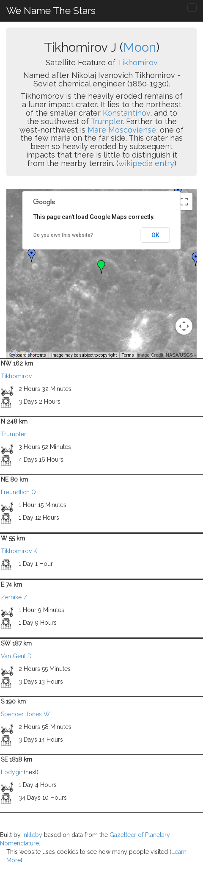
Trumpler (107, 121)
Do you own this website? (63, 235)
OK (155, 235)
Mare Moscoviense (122, 129)
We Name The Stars (51, 10)
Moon (139, 47)
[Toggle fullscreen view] (184, 201)
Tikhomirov (137, 62)
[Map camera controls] (184, 326)
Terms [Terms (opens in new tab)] (128, 355)
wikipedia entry (146, 163)
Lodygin (12, 772)
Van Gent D (16, 656)
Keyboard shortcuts (27, 355)
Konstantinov (126, 112)
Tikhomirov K (19, 551)
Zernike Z (14, 597)
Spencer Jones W (25, 714)
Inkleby (32, 834)
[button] (31, 255)
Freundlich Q (18, 492)
